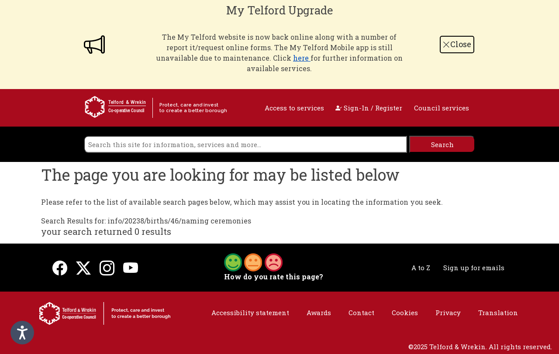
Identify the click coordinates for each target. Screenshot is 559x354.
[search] (245, 144)
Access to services (294, 107)
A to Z (420, 267)
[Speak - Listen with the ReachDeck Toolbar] (22, 332)
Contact (361, 312)
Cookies (405, 312)
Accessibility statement (250, 312)
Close (456, 44)
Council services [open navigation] (441, 107)
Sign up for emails (473, 267)
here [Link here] (302, 57)
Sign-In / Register (368, 107)
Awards (319, 312)
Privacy (448, 312)
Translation (498, 312)
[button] (253, 261)
